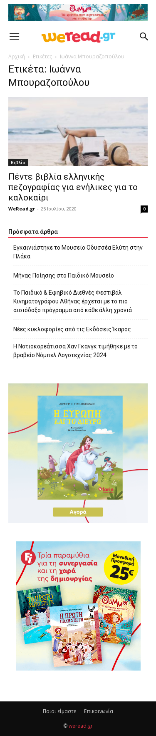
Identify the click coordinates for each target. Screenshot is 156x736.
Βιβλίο (18, 162)
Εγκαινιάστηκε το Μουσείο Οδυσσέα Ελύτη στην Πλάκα (78, 252)
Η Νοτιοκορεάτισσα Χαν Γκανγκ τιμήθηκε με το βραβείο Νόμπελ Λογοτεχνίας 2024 (75, 350)
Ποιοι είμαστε (59, 711)
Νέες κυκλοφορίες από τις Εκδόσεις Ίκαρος (72, 329)
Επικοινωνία (98, 711)
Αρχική (16, 56)
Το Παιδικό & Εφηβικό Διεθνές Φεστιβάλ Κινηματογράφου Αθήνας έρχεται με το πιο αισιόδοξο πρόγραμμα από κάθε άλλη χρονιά (72, 301)
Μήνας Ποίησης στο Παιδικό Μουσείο (63, 275)
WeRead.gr (21, 208)
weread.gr (81, 725)
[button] (14, 36)
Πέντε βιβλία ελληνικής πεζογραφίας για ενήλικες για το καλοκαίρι (73, 187)
